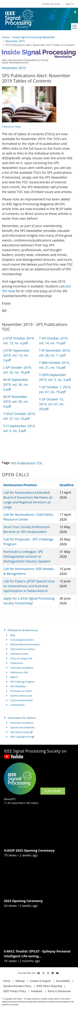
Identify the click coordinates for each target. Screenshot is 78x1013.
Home (5, 37)
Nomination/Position (20, 485)
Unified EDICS (17, 704)
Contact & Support (40, 981)
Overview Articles (19, 653)
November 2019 (15, 41)
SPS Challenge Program (22, 681)
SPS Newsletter (18, 686)
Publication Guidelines (22, 667)
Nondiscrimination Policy (17, 986)
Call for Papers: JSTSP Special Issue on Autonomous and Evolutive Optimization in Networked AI (29, 586)
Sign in (69, 4)
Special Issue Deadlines (22, 727)
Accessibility (63, 981)
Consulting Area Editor (22, 639)
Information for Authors (22, 649)
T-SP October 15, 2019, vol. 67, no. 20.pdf (51, 404)
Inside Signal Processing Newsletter (34, 37)
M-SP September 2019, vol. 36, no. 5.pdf (15, 384)
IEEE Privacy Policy (14, 991)
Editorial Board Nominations (25, 644)
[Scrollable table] (37, 386)
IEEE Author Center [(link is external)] (21, 732)
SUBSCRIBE (52, 791)
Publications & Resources (23, 630)
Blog (12, 635)
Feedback (36, 991)
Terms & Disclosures (59, 991)
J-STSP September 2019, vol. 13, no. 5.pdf (16, 355)
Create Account (51, 4)
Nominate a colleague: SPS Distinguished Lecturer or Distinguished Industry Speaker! (27, 556)
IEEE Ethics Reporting (49, 986)
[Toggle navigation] (74, 27)
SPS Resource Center (21, 691)
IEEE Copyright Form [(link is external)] (22, 736)
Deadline (67, 485)
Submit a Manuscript (21, 695)
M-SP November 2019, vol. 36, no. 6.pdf (15, 401)
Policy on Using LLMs (21, 658)
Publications (16, 663)
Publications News (11, 126)
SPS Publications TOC (27, 463)
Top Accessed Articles (21, 700)
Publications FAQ (19, 672)
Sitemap (20, 981)
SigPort (14, 677)
